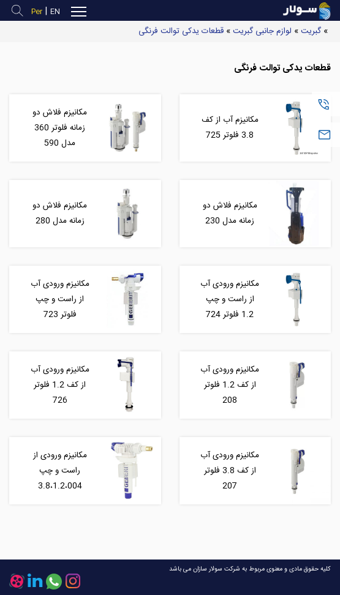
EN (55, 12)
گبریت (311, 31)
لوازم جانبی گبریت (262, 31)
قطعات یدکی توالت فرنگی (181, 31)
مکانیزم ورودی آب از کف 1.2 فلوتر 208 (229, 385)
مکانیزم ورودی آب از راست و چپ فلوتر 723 (60, 299)
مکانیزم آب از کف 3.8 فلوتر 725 (230, 127)
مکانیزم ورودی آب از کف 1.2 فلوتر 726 (60, 385)
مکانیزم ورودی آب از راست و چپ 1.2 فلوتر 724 (229, 299)
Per (36, 12)
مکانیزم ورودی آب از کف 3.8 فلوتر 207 (229, 471)
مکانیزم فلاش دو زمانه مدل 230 (230, 213)
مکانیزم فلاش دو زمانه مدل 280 (59, 213)
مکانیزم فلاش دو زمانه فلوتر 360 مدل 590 (59, 128)
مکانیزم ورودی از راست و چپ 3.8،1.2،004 (60, 471)
